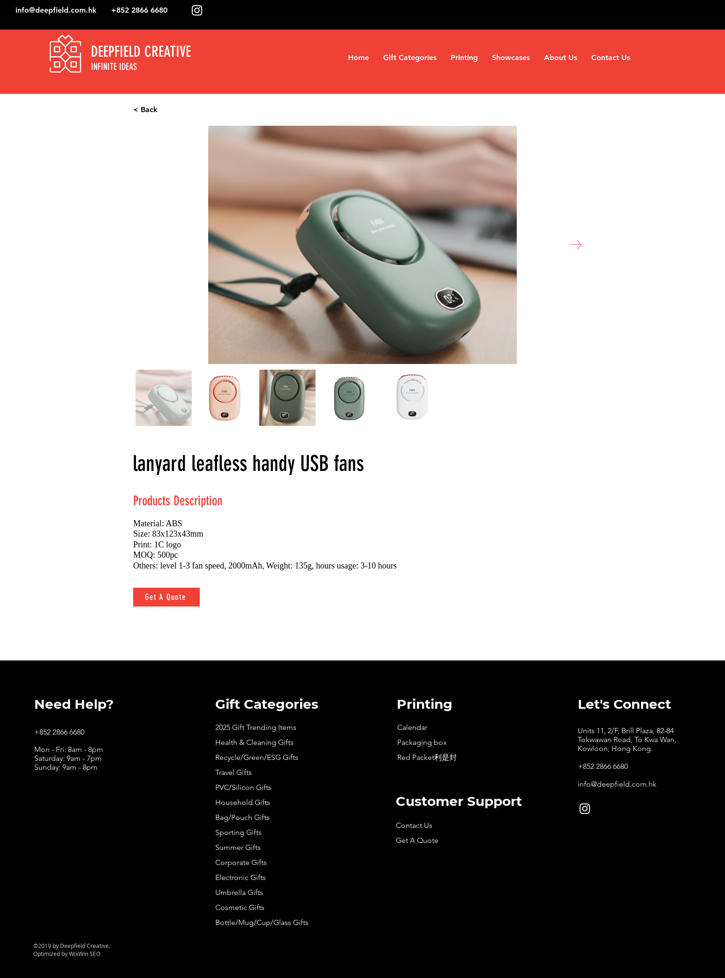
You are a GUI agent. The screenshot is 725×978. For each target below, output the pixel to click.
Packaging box (422, 742)
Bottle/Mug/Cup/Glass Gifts (262, 922)
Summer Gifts (238, 847)
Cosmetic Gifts (239, 907)
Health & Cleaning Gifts (254, 742)
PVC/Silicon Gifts (243, 787)
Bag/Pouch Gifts (242, 817)
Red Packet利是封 (427, 757)
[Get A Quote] (166, 597)
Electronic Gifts (240, 877)
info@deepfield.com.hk (56, 10)
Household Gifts (242, 802)
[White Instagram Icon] (197, 10)
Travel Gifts (233, 772)
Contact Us (414, 825)
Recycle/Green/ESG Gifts (256, 757)
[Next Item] (576, 245)
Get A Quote (417, 840)
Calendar (412, 727)
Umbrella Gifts (239, 892)
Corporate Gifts (241, 862)
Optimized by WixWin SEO (66, 953)
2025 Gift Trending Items (255, 727)
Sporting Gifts (238, 832)
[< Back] (180, 109)
